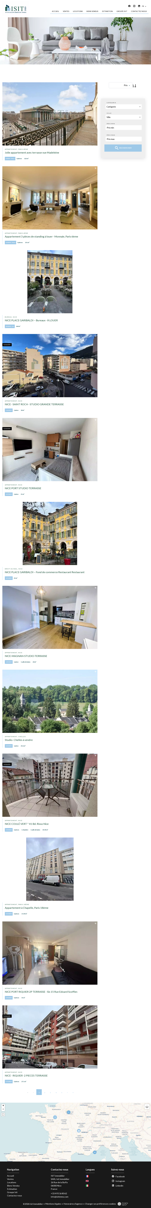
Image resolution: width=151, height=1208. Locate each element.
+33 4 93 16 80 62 (59, 1193)
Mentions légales (53, 1203)
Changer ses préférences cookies (100, 1203)
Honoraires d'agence (73, 1203)
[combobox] (124, 106)
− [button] (3, 1109)
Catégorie (111, 102)
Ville (109, 113)
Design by (122, 1204)
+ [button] (3, 1106)
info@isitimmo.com (59, 1196)
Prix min (111, 123)
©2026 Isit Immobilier (33, 1204)
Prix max (111, 135)
